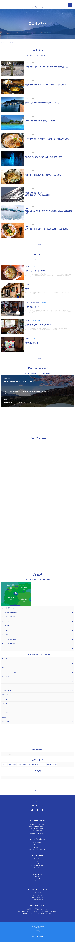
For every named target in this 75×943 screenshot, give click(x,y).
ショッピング (37, 871)
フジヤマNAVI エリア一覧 (37, 893)
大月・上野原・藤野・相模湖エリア (37, 850)
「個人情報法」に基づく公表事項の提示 (37, 927)
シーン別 (37, 879)
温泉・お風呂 (37, 868)
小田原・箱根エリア (37, 843)
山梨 (29, 765)
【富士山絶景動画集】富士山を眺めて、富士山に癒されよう (37, 910)
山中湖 (49, 765)
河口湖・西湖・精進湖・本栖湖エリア (37, 827)
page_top (37, 790)
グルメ (55, 765)
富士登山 (37, 882)
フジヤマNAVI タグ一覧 (37, 898)
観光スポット (36, 765)
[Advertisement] (37, 422)
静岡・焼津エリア (37, 848)
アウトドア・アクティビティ (37, 866)
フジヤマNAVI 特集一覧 (37, 900)
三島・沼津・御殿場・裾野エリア (37, 829)
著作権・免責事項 (37, 928)
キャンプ (37, 884)
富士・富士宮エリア (37, 831)
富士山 (5, 765)
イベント (37, 873)
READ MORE (37, 245)
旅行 (15, 765)
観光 (10, 765)
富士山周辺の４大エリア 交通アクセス (37, 834)
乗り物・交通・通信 (37, 875)
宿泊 (37, 864)
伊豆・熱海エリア (37, 845)
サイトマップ (38, 932)
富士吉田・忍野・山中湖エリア (37, 825)
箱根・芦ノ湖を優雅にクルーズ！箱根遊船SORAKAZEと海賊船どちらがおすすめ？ (37, 912)
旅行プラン (37, 877)
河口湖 (19, 765)
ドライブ (43, 765)
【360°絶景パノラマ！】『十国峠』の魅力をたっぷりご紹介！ (37, 914)
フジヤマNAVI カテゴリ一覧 (37, 896)
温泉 (25, 765)
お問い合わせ (38, 931)
